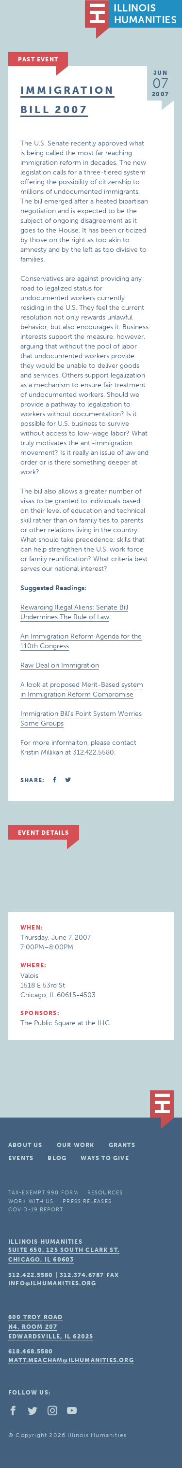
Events (20, 1158)
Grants (122, 1145)
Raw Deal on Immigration (59, 665)
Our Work (76, 1145)
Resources (105, 1193)
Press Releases (87, 1201)
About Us (25, 1145)
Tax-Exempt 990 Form (43, 1193)
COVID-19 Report (36, 1209)
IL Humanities (133, 19)
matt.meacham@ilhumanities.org (71, 1360)
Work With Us (30, 1201)
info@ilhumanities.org (52, 1283)
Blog (57, 1158)
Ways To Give (105, 1158)
